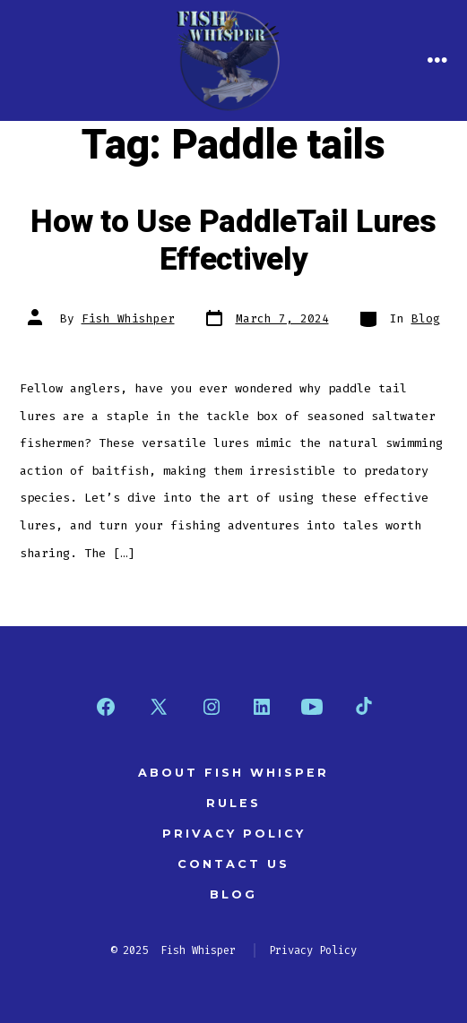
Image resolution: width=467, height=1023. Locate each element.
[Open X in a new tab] (158, 706)
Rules (233, 803)
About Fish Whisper (233, 772)
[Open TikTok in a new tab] (362, 706)
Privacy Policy (234, 833)
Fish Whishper (128, 318)
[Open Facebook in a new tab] (105, 706)
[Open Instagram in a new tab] (211, 706)
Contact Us (233, 864)
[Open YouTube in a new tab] (311, 706)
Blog (425, 318)
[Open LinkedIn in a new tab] (261, 706)
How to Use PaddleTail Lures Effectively (233, 241)
